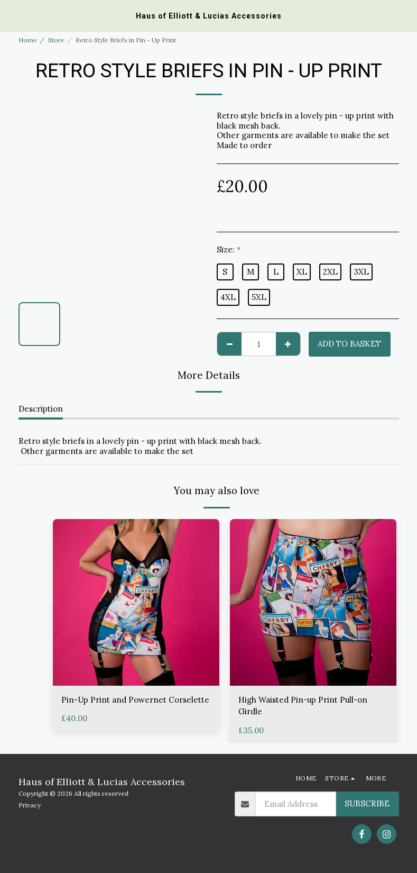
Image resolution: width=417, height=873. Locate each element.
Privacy (29, 805)
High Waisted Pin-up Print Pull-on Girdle (302, 706)
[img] (136, 602)
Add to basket (349, 344)
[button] (12, 15)
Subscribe (367, 803)
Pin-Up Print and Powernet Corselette (135, 700)
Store (56, 40)
